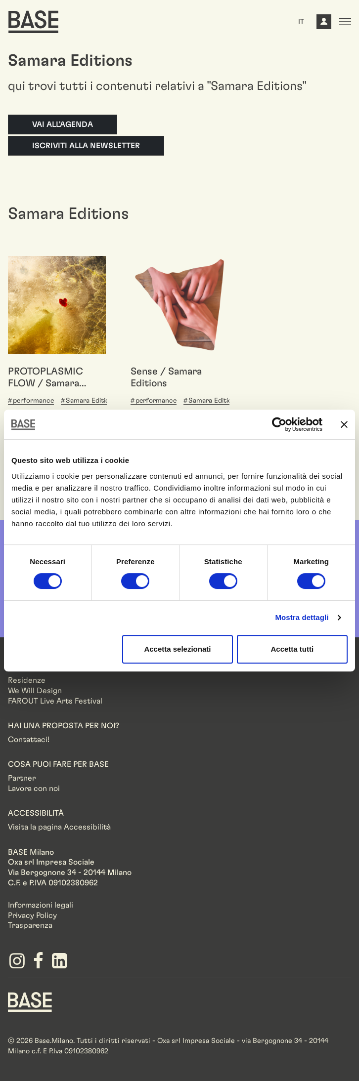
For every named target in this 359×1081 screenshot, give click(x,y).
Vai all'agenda (62, 124)
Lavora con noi (34, 788)
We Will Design (35, 691)
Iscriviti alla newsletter (86, 146)
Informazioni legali (40, 905)
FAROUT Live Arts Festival (55, 701)
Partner (22, 778)
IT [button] (301, 21)
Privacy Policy (32, 915)
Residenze (26, 680)
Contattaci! (28, 740)
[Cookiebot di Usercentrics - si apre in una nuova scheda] (279, 424)
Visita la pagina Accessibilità (59, 827)
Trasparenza (30, 925)
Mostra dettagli (301, 617)
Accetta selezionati (177, 649)
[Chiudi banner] (344, 424)
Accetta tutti (292, 649)
